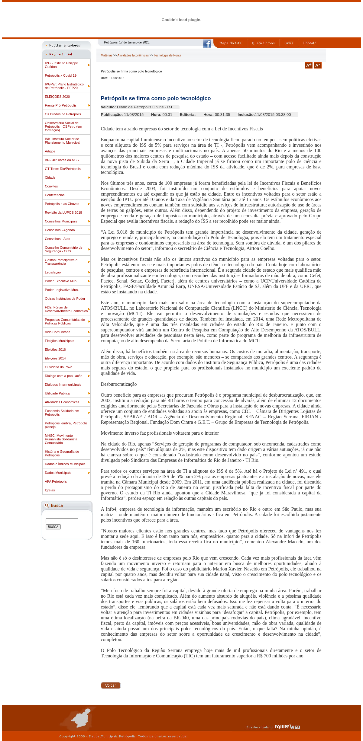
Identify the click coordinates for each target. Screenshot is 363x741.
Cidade (50, 177)
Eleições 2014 (55, 358)
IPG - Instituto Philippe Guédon (61, 65)
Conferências (55, 195)
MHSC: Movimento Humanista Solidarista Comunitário (61, 439)
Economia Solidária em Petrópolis (62, 412)
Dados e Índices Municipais (65, 464)
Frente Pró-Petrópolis (61, 105)
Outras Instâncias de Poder (65, 298)
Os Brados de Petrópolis (63, 114)
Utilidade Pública (57, 393)
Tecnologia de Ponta (167, 55)
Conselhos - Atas (57, 239)
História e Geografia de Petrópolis (62, 453)
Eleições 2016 (55, 349)
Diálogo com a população (64, 376)
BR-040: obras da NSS (62, 160)
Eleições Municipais (59, 341)
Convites (51, 186)
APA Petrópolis (56, 481)
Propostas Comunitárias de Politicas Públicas (65, 321)
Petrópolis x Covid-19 (61, 75)
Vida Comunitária (57, 332)
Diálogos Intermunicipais (63, 384)
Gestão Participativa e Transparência (61, 261)
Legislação (53, 272)
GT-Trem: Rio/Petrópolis (63, 169)
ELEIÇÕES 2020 (57, 96)
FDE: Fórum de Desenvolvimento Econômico (66, 309)
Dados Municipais (58, 472)
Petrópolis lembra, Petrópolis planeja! (66, 425)
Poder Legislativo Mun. (62, 290)
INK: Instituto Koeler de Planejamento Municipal (62, 140)
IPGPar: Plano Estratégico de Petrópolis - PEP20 (64, 86)
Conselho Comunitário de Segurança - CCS (64, 249)
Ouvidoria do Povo (59, 367)
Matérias (106, 55)
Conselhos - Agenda (60, 230)
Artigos (50, 151)
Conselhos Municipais (61, 221)
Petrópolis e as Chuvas (62, 204)
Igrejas (50, 490)
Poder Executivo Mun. (61, 281)
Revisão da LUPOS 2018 (63, 212)
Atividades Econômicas (62, 402)
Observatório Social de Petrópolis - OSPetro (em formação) (63, 126)
